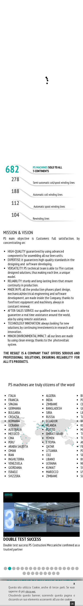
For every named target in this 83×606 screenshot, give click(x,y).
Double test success (22, 539)
